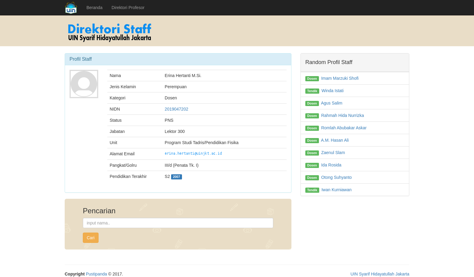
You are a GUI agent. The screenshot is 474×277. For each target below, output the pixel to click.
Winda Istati (332, 90)
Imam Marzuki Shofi (340, 78)
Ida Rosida (331, 165)
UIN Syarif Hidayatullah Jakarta (379, 274)
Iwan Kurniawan (336, 189)
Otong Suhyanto (336, 177)
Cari (91, 237)
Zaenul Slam (333, 152)
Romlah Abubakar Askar (343, 127)
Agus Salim (332, 103)
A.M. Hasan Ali (335, 140)
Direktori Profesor (128, 7)
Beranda (94, 7)
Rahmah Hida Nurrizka (342, 115)
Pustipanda (96, 274)
